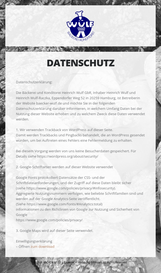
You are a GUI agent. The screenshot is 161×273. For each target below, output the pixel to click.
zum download (42, 246)
